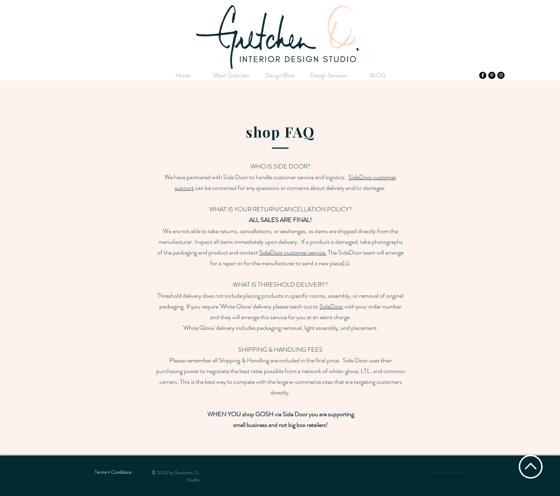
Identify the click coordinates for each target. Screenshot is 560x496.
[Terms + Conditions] (113, 472)
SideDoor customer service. (293, 252)
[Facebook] (482, 75)
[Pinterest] (491, 75)
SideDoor (331, 306)
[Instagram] (501, 75)
